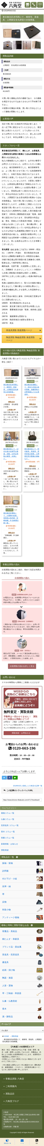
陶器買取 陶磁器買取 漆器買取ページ (20, 338)
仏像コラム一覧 (7, 819)
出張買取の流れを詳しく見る (22, 666)
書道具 (5, 962)
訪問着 (5, 871)
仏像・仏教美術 (9, 1001)
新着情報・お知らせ (9, 844)
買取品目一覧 (7, 1141)
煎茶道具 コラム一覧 (9, 825)
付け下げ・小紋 (9, 879)
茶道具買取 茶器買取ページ (19, 330)
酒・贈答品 (7, 1016)
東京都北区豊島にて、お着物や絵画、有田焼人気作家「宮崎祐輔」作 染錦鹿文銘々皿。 (11, 518)
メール (22, 1141)
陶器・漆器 (7, 978)
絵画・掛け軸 (8, 970)
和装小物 (6, 910)
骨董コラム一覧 (7, 838)
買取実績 (15, 1036)
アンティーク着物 (10, 917)
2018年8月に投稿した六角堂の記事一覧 (27, 786)
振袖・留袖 (7, 863)
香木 (4, 1009)
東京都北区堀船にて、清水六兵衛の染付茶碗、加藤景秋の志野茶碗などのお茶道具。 (31, 389)
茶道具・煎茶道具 (10, 954)
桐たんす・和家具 (10, 939)
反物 (4, 902)
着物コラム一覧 (7, 813)
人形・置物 (7, 985)
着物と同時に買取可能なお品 (17, 925)
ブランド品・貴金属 (11, 947)
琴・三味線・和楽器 (11, 993)
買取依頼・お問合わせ (21, 733)
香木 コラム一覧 (8, 832)
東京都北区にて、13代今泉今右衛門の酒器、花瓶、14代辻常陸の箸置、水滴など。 (10, 454)
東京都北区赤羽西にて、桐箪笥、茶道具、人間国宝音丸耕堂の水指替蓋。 (10, 388)
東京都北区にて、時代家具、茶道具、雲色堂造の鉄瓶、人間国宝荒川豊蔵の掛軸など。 (31, 454)
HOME (6, 1036)
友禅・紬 (6, 886)
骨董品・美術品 (9, 931)
